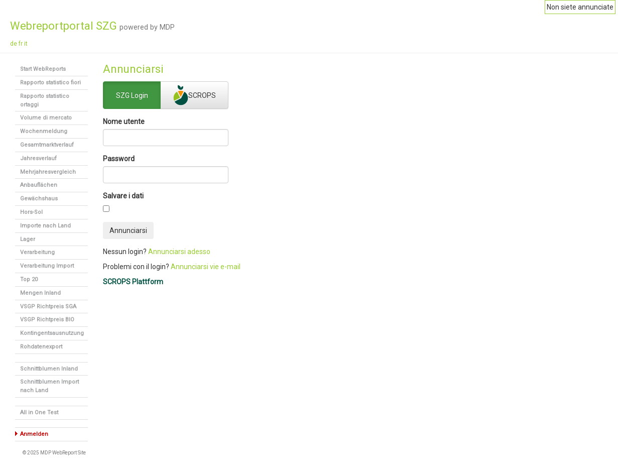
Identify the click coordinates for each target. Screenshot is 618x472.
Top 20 (29, 279)
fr (21, 43)
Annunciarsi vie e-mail (205, 267)
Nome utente (124, 121)
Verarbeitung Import (47, 266)
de (13, 43)
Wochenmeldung (43, 131)
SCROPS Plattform (133, 282)
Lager (27, 239)
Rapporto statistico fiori (50, 82)
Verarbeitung (37, 252)
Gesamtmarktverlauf (47, 145)
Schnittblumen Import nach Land (49, 386)
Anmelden (34, 434)
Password (119, 159)
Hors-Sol (31, 212)
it (26, 43)
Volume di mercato (46, 117)
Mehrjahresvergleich (48, 172)
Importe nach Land (45, 225)
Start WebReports (43, 69)
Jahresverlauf (38, 158)
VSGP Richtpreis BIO (47, 319)
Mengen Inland (40, 293)
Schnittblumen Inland (49, 369)
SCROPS (194, 95)
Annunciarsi (128, 230)
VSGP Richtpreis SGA (48, 306)
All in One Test (39, 412)
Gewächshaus (39, 198)
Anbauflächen (38, 185)
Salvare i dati (123, 196)
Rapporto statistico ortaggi (44, 100)
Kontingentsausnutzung (52, 333)
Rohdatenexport (41, 346)
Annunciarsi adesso (179, 252)
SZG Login (132, 95)
